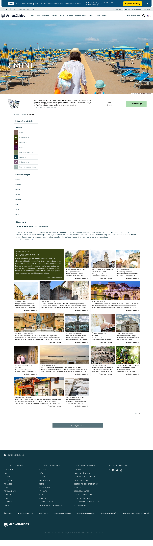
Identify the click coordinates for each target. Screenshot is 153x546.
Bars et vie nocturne (26, 152)
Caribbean (46, 16)
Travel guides (107, 2)
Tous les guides (133, 16)
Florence (18, 199)
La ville (21, 132)
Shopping (22, 157)
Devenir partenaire (62, 513)
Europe (70, 16)
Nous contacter (25, 513)
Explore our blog (132, 3)
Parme (17, 179)
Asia (38, 16)
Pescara (18, 189)
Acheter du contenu (85, 513)
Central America (58, 16)
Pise (16, 204)
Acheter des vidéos (109, 513)
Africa (32, 16)
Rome (17, 214)
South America (102, 16)
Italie (24, 114)
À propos (8, 513)
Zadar (17, 209)
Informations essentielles (27, 167)
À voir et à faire (24, 137)
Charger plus (77, 425)
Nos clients (43, 513)
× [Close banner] (147, 3)
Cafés (21, 147)
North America (80, 16)
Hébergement (24, 162)
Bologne (18, 184)
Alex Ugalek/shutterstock (145, 93)
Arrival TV (117, 9)
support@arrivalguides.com (138, 9)
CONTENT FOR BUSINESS (28, 9)
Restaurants (23, 142)
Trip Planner (93, 2)
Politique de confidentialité (136, 513)
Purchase (136, 104)
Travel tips (92, 5)
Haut (136, 413)
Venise (17, 194)
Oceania (91, 16)
